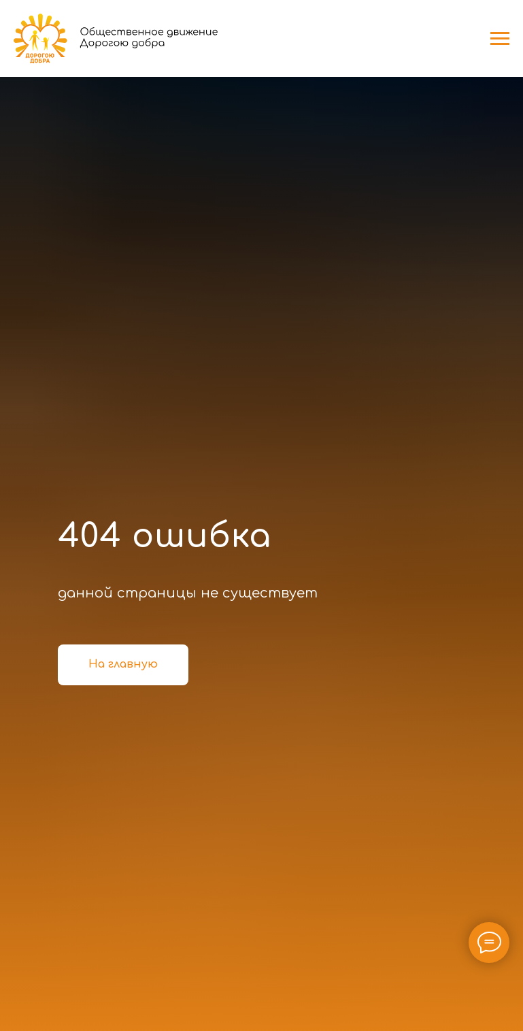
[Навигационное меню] (499, 39)
